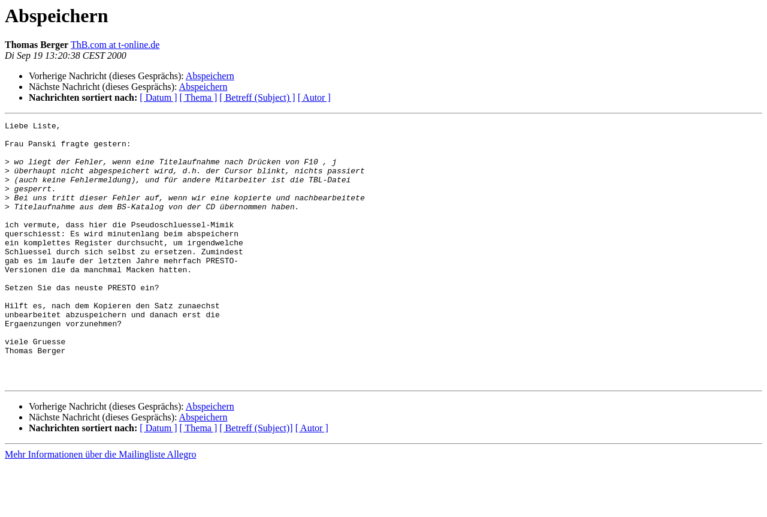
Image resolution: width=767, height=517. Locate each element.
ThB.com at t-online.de (115, 45)
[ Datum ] (158, 97)
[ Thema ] (199, 97)
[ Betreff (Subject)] (255, 480)
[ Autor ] (314, 97)
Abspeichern (210, 76)
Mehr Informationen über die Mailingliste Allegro (100, 506)
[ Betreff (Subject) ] (257, 97)
